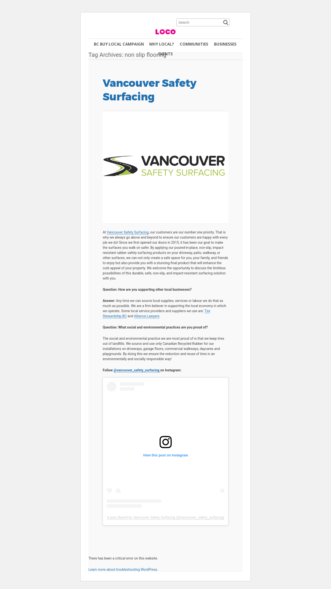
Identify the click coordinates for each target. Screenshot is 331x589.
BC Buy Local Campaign (119, 44)
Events (165, 54)
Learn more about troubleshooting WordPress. (123, 569)
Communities (194, 44)
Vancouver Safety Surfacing (150, 90)
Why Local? (161, 44)
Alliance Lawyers (147, 316)
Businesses (225, 44)
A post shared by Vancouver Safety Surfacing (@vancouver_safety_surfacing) (165, 517)
